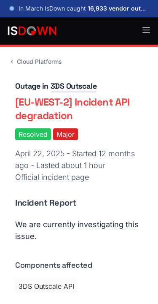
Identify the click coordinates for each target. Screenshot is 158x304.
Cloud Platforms (35, 61)
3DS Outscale (74, 86)
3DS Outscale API (46, 286)
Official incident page (52, 177)
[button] (146, 30)
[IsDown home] (32, 31)
